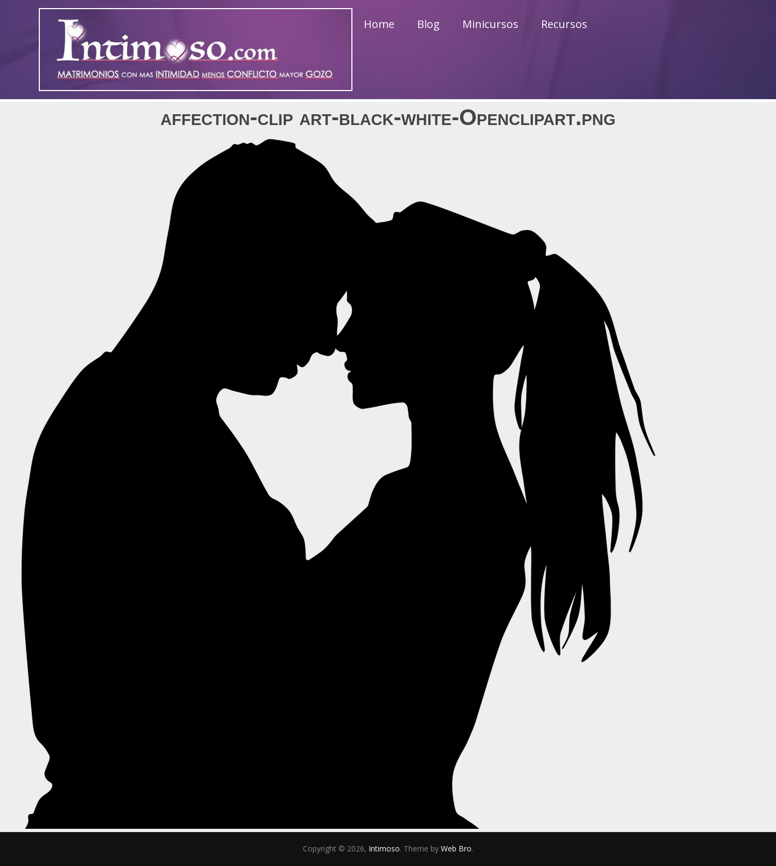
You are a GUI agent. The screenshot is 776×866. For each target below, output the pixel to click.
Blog (428, 24)
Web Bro (456, 848)
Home (379, 24)
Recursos (564, 24)
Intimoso (384, 848)
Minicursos (490, 24)
